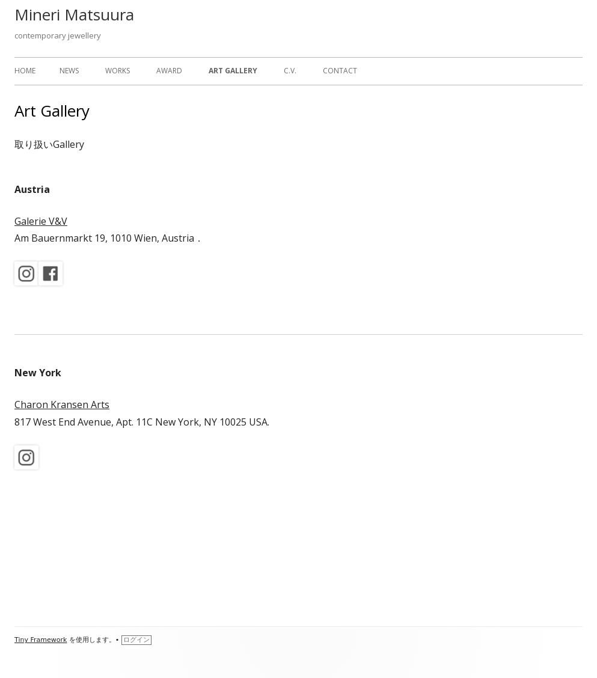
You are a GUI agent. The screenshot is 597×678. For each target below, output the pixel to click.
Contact (340, 71)
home (24, 71)
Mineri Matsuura (74, 14)
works (117, 71)
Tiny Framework (40, 640)
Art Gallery (233, 71)
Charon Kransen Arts (61, 404)
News (69, 71)
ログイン (136, 640)
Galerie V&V (40, 221)
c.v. (290, 71)
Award (169, 71)
